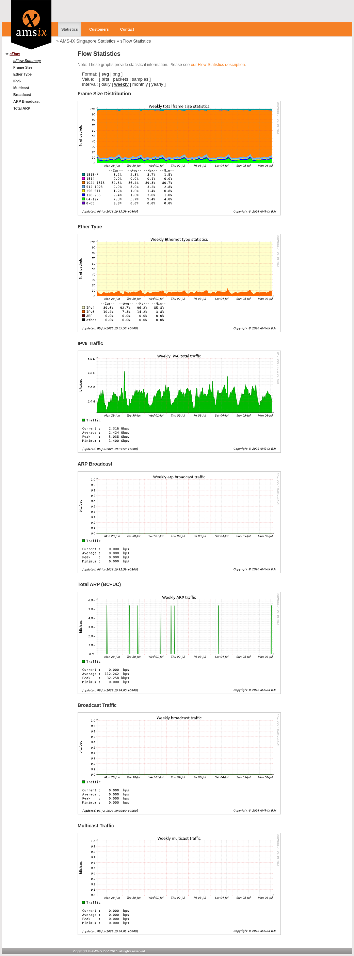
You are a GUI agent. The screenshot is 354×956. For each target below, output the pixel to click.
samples (140, 79)
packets (120, 79)
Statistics (69, 29)
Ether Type (22, 74)
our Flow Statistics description (218, 64)
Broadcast (22, 95)
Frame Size (22, 67)
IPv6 (17, 81)
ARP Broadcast (26, 101)
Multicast (21, 88)
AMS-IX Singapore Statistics (87, 41)
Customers (99, 29)
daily (106, 84)
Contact (127, 29)
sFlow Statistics (135, 41)
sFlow (15, 54)
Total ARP (21, 108)
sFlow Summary (27, 61)
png (116, 74)
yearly (157, 84)
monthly (140, 84)
